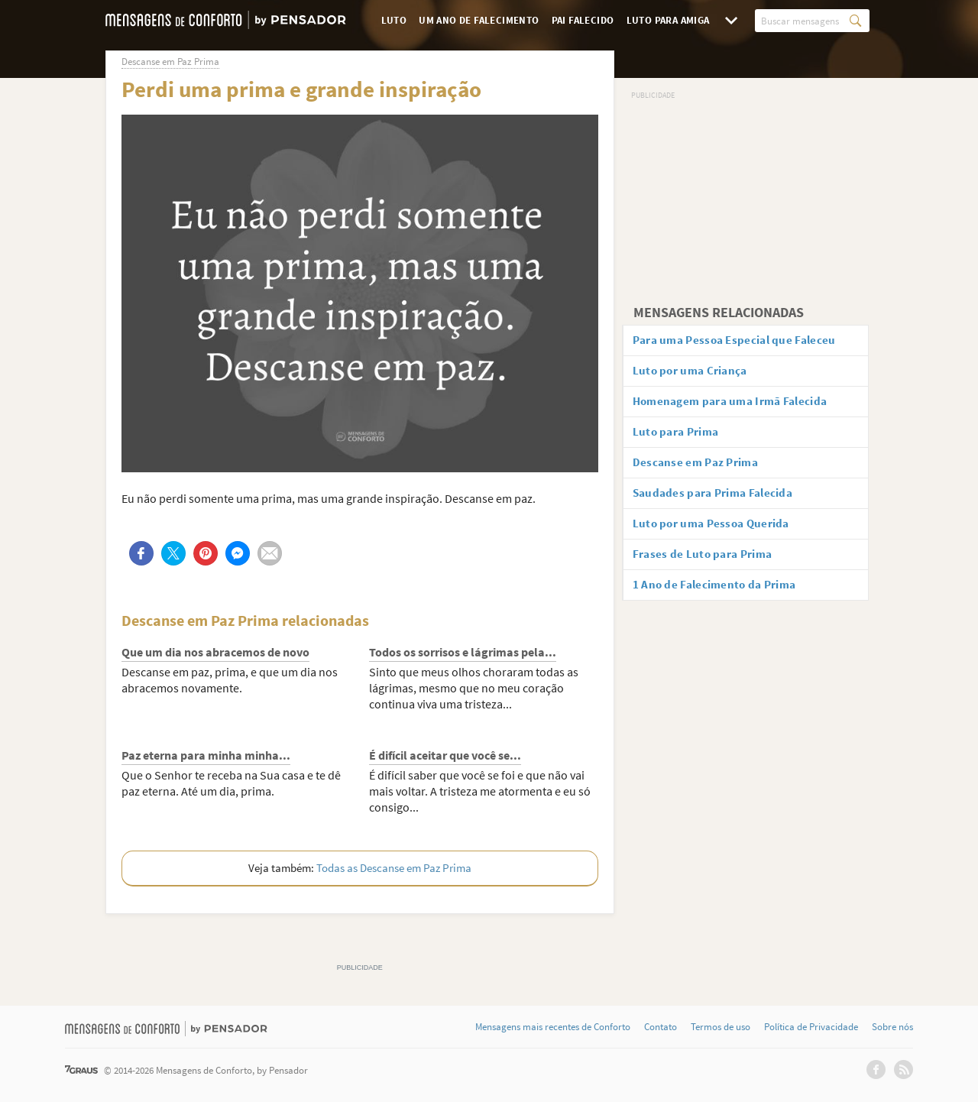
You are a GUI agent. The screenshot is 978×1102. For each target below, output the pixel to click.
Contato (660, 1027)
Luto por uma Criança (695, 373)
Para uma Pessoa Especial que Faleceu (742, 340)
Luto (394, 20)
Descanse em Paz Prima (701, 469)
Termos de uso (720, 1027)
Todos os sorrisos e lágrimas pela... (462, 652)
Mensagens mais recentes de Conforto (552, 1027)
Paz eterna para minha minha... (205, 755)
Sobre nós (892, 1027)
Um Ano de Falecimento (479, 20)
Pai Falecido (583, 20)
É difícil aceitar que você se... (445, 755)
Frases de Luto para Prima (708, 564)
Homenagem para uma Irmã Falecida (739, 405)
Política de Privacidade (811, 1027)
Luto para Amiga (668, 20)
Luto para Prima (681, 437)
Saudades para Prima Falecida (720, 500)
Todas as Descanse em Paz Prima (393, 868)
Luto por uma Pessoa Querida (717, 532)
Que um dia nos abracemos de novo (215, 652)
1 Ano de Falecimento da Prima (721, 596)
